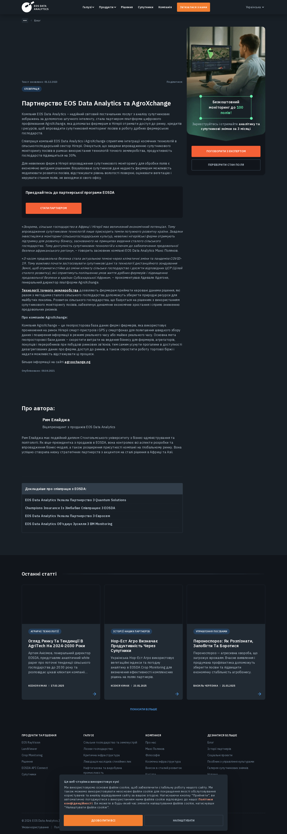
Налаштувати (184, 820)
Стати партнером (53, 208)
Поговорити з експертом (226, 151)
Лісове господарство (98, 749)
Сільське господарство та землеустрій (110, 742)
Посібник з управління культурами (230, 761)
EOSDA (35, 6)
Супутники (145, 7)
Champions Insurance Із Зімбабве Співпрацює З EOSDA (70, 508)
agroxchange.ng (77, 362)
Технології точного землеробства (50, 290)
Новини (212, 774)
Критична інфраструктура (102, 755)
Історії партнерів (219, 749)
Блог (210, 742)
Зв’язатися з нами (193, 7)
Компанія (165, 7)
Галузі (87, 7)
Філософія (152, 755)
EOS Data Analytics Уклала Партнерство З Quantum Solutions (75, 500)
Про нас (150, 742)
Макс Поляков (155, 749)
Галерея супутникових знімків (227, 768)
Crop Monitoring (32, 755)
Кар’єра (150, 774)
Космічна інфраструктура (163, 761)
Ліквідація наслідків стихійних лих (107, 761)
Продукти (106, 7)
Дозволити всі (103, 820)
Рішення (127, 7)
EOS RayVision (31, 742)
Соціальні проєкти (220, 755)
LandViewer (29, 749)
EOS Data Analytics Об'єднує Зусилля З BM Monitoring (68, 524)
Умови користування (35, 827)
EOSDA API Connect (35, 768)
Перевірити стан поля (226, 165)
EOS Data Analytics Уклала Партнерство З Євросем (67, 516)
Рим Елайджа (56, 419)
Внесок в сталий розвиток (163, 768)
